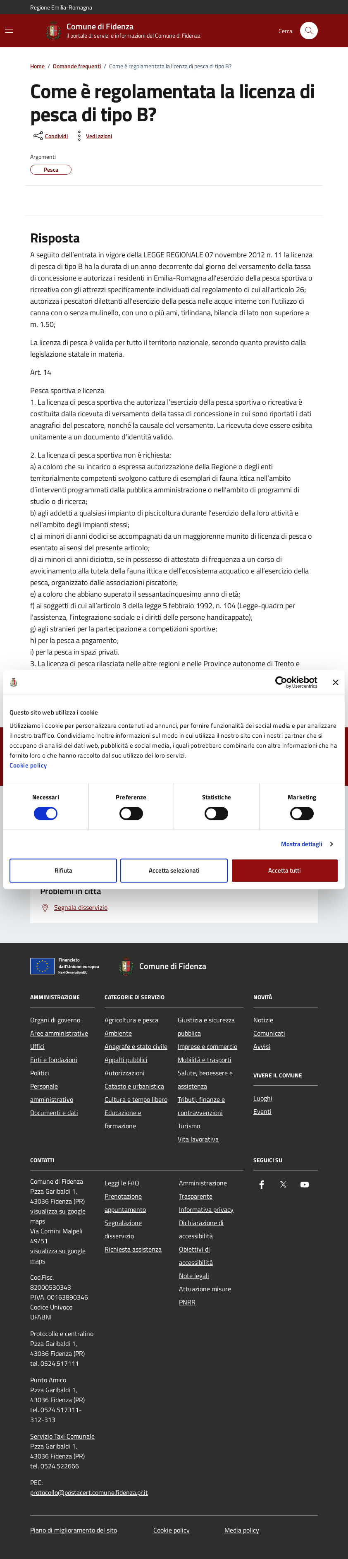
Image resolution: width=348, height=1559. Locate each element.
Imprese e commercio (207, 1046)
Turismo (189, 1126)
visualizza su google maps (58, 1216)
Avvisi (261, 1046)
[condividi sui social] (49, 135)
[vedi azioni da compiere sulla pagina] (92, 135)
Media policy (241, 1530)
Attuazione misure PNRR (205, 1295)
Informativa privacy (206, 1209)
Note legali (194, 1276)
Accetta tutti (284, 870)
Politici (39, 1073)
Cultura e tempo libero (136, 1099)
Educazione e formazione (123, 1119)
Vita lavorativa (198, 1139)
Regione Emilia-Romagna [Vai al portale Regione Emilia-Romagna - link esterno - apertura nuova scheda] (61, 7)
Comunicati (269, 1033)
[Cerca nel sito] (309, 31)
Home (37, 66)
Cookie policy (28, 765)
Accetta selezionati (174, 870)
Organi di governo (55, 1020)
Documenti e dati (54, 1113)
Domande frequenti (77, 66)
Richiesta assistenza (133, 1249)
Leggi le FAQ (122, 1183)
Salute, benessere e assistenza (205, 1079)
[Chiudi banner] (335, 682)
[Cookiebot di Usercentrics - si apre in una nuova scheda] (281, 682)
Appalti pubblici (126, 1060)
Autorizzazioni (125, 1073)
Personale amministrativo (51, 1092)
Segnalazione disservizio (123, 1229)
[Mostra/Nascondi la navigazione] (9, 30)
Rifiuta (63, 870)
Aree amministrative (59, 1033)
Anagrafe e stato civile (136, 1046)
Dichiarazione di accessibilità (201, 1229)
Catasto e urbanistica (134, 1086)
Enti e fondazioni (53, 1060)
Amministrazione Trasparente (203, 1189)
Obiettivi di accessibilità (196, 1255)
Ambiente (118, 1033)
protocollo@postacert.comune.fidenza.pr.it (89, 1492)
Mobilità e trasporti (204, 1060)
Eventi (262, 1111)
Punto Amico (48, 1380)
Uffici (37, 1046)
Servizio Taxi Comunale (62, 1436)
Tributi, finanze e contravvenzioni (201, 1106)
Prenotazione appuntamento (125, 1202)
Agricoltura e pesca (131, 1020)
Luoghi (262, 1098)
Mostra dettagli (302, 844)
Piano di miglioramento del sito (73, 1530)
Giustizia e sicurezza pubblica (206, 1026)
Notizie (263, 1020)
